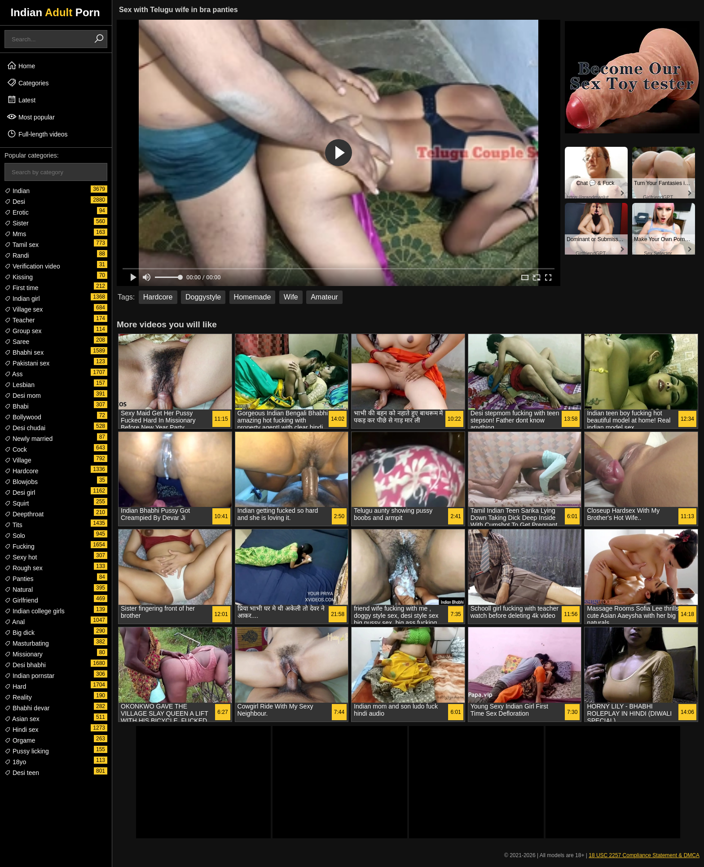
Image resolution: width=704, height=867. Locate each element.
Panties (19, 578)
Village (17, 460)
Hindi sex (21, 729)
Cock (15, 449)
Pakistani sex (26, 363)
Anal (14, 621)
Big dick (19, 632)
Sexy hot (20, 557)
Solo (14, 535)
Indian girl (22, 298)
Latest (21, 100)
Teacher (19, 320)
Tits (13, 524)
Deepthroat (24, 514)
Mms (15, 234)
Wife (291, 297)
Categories (28, 83)
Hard (15, 686)
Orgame (19, 740)
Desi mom (22, 395)
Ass (13, 374)
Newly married (28, 438)
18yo (15, 762)
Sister (16, 223)
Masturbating (26, 643)
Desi (14, 201)
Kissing (18, 277)
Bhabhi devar (26, 708)
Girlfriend (21, 600)
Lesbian (19, 384)
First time (21, 287)
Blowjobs (21, 481)
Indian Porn (55, 12)
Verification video (32, 266)
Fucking (19, 546)
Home (21, 65)
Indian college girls (34, 611)
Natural (18, 589)
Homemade (252, 297)
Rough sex (23, 568)
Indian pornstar (29, 675)
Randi (16, 255)
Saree (16, 341)
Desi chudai (24, 427)
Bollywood (22, 417)
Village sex (23, 309)
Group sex (22, 330)
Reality (18, 697)
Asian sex (22, 718)
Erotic (16, 212)
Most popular (31, 117)
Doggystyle (203, 297)
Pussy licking (26, 751)
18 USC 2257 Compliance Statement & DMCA (644, 855)
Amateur (324, 297)
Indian (17, 190)
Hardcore (21, 471)
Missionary (23, 654)
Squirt (16, 503)
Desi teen (21, 772)
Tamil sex (21, 244)
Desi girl (19, 492)
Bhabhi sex (24, 352)
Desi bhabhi (25, 665)
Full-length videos (37, 134)
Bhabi (16, 406)
